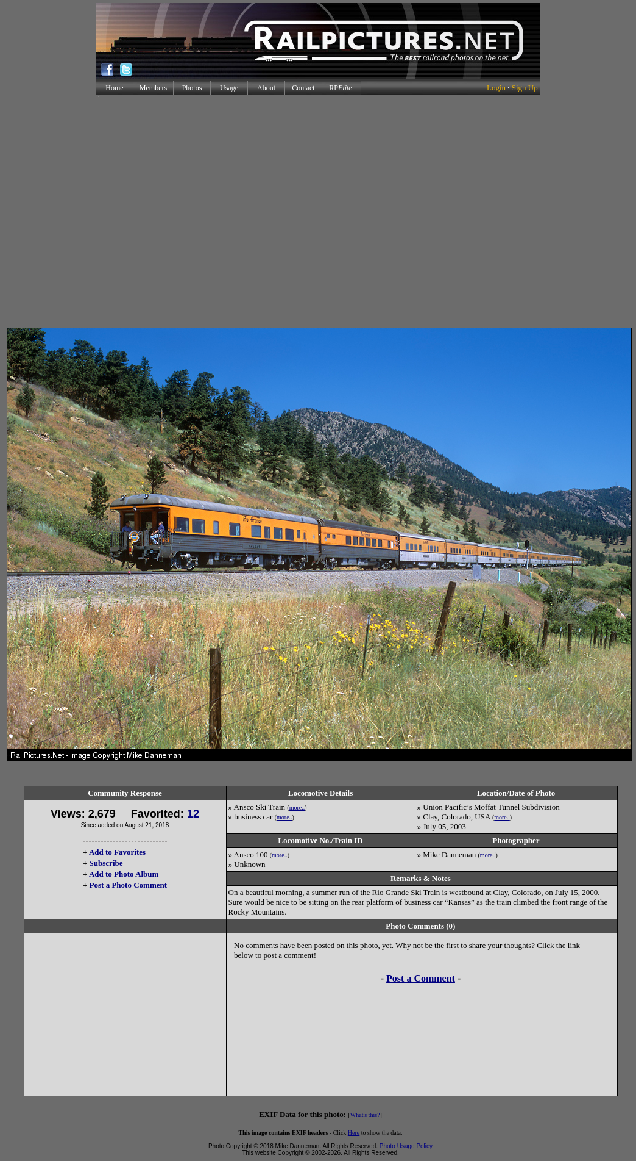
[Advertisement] (316, 211)
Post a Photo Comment (128, 885)
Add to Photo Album (124, 874)
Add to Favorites (117, 852)
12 (193, 814)
